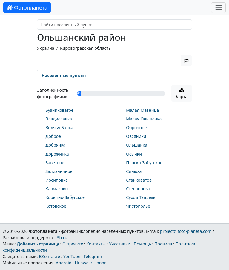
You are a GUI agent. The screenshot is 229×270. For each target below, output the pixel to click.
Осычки (134, 154)
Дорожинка (57, 154)
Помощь (142, 244)
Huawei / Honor (90, 263)
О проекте (72, 244)
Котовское (55, 206)
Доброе (53, 136)
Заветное (54, 162)
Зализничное (58, 171)
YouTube (71, 256)
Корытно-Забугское (65, 197)
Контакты (96, 244)
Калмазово (56, 188)
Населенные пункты (64, 75)
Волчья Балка (59, 127)
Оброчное (136, 127)
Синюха (134, 171)
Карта (181, 93)
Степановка (138, 188)
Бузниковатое (59, 110)
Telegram (93, 256)
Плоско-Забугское (144, 162)
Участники (119, 244)
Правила (163, 244)
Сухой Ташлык (140, 197)
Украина (45, 48)
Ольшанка (136, 145)
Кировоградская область (85, 48)
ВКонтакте (49, 256)
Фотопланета (27, 7)
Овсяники (136, 136)
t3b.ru (61, 237)
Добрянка (55, 145)
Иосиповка (56, 180)
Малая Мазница (142, 110)
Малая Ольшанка (144, 119)
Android (64, 263)
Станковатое (139, 180)
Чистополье (138, 206)
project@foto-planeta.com (185, 231)
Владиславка (58, 119)
